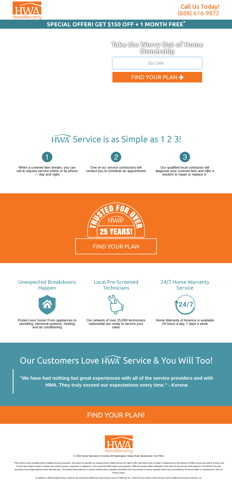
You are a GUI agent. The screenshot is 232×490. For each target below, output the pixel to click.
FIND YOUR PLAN (157, 77)
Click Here (19, 463)
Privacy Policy (118, 473)
